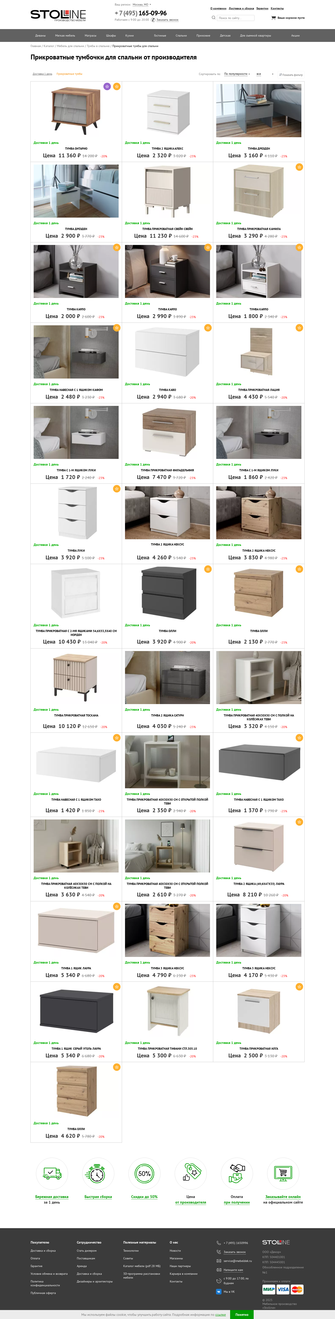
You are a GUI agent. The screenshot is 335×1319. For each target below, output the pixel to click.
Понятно (242, 1314)
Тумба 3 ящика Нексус (167, 968)
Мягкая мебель (65, 35)
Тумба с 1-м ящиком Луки (76, 470)
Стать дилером (87, 1251)
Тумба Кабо (167, 390)
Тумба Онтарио (76, 148)
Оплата (35, 1258)
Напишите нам (233, 1270)
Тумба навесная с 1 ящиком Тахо (76, 800)
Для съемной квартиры (255, 35)
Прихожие (203, 35)
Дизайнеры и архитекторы (95, 1281)
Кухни (129, 35)
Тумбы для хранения (99, 73)
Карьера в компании (184, 1274)
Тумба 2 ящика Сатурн (167, 715)
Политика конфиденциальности (45, 1283)
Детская (225, 35)
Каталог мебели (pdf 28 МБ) (142, 1266)
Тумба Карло (76, 309)
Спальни (181, 35)
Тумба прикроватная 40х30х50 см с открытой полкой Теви (167, 801)
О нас (174, 1242)
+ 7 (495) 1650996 (236, 1243)
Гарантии (262, 8)
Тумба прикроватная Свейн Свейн (167, 229)
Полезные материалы (139, 1242)
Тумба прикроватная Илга (259, 1049)
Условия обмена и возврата (49, 1274)
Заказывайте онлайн (283, 1196)
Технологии (131, 1251)
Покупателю (40, 1242)
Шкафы (111, 35)
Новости (175, 1251)
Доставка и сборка (241, 8)
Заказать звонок (167, 20)
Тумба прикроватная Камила (259, 229)
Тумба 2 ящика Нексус (167, 544)
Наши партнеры (180, 1266)
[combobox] (237, 74)
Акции (295, 35)
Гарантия (36, 1266)
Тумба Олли (167, 631)
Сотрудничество (89, 1242)
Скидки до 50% (144, 1196)
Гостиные (160, 35)
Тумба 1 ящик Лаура (76, 968)
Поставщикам (86, 1258)
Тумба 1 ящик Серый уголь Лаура (76, 1049)
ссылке (220, 1314)
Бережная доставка (51, 1196)
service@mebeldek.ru (238, 1261)
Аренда (82, 1266)
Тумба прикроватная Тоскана (76, 715)
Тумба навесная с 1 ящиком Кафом (76, 390)
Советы (128, 1258)
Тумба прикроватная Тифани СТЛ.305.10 (167, 1049)
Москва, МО (140, 4)
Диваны (40, 35)
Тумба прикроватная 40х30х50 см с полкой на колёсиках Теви (259, 717)
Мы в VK (229, 1292)
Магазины (176, 1258)
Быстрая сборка (98, 1196)
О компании (218, 8)
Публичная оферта (43, 1293)
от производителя (190, 1202)
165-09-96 (141, 13)
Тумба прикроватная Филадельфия (167, 470)
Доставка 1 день (42, 73)
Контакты (277, 8)
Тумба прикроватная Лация (259, 390)
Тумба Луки (76, 551)
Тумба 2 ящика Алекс (167, 148)
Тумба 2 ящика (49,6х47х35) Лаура (259, 884)
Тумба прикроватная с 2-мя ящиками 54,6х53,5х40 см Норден (76, 633)
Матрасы (90, 35)
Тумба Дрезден (259, 148)
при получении (237, 1202)
